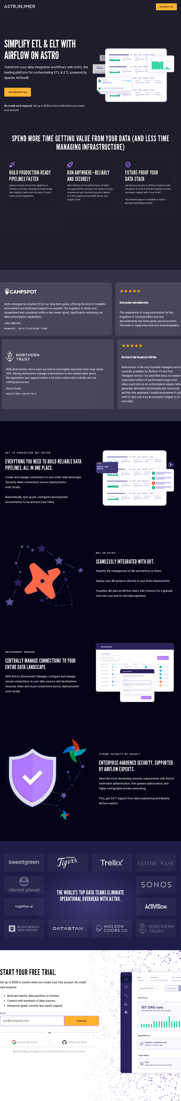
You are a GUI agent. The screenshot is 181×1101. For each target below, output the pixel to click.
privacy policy (53, 1058)
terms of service (77, 1058)
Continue (81, 1028)
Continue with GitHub (74, 1049)
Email (2, 1020)
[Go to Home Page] (19, 7)
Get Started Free (166, 7)
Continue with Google (24, 1049)
